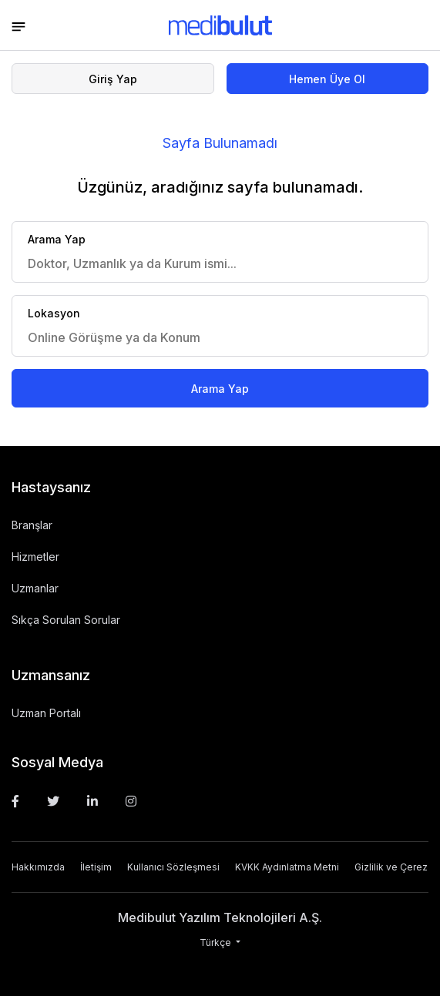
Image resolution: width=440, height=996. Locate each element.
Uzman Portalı (46, 712)
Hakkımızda (38, 867)
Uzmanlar (35, 588)
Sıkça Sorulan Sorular (66, 619)
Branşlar (32, 525)
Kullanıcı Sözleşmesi (173, 867)
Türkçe (216, 942)
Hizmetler (35, 556)
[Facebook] (15, 801)
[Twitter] (53, 801)
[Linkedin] (92, 801)
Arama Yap (220, 388)
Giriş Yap (113, 79)
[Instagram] (131, 801)
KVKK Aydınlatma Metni (287, 867)
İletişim (96, 867)
